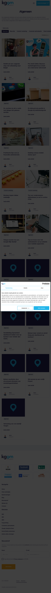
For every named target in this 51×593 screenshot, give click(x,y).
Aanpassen (25, 308)
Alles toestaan (41, 308)
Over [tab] (42, 287)
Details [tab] (25, 287)
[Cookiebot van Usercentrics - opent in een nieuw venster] (43, 284)
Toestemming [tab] (8, 287)
